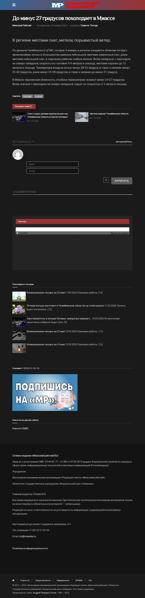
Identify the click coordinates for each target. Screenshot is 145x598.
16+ (90, 580)
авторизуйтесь (123, 141)
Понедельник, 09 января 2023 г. (52, 25)
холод (38, 96)
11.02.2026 (95, 118)
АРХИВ (79, 580)
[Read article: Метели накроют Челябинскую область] (81, 117)
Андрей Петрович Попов (44, 593)
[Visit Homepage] (75, 5)
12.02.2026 (32, 121)
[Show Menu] (14, 5)
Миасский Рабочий (21, 25)
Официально (63, 580)
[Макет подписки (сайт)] (45, 392)
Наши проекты (43, 580)
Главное (85, 25)
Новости (24, 580)
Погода (94, 25)
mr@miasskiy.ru (27, 536)
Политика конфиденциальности (30, 548)
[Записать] (121, 180)
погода (27, 96)
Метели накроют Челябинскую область (109, 113)
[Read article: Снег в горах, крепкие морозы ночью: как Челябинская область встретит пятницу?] (19, 117)
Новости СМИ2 (20, 428)
